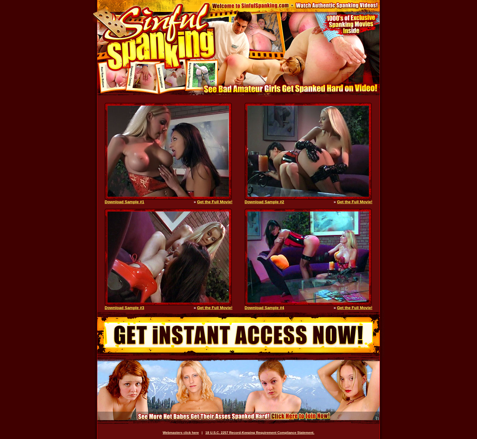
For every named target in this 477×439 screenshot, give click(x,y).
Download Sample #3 (124, 307)
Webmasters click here (181, 432)
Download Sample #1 (124, 202)
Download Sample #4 (264, 307)
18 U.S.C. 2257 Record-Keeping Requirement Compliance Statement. (259, 432)
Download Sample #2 (264, 202)
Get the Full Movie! (214, 202)
